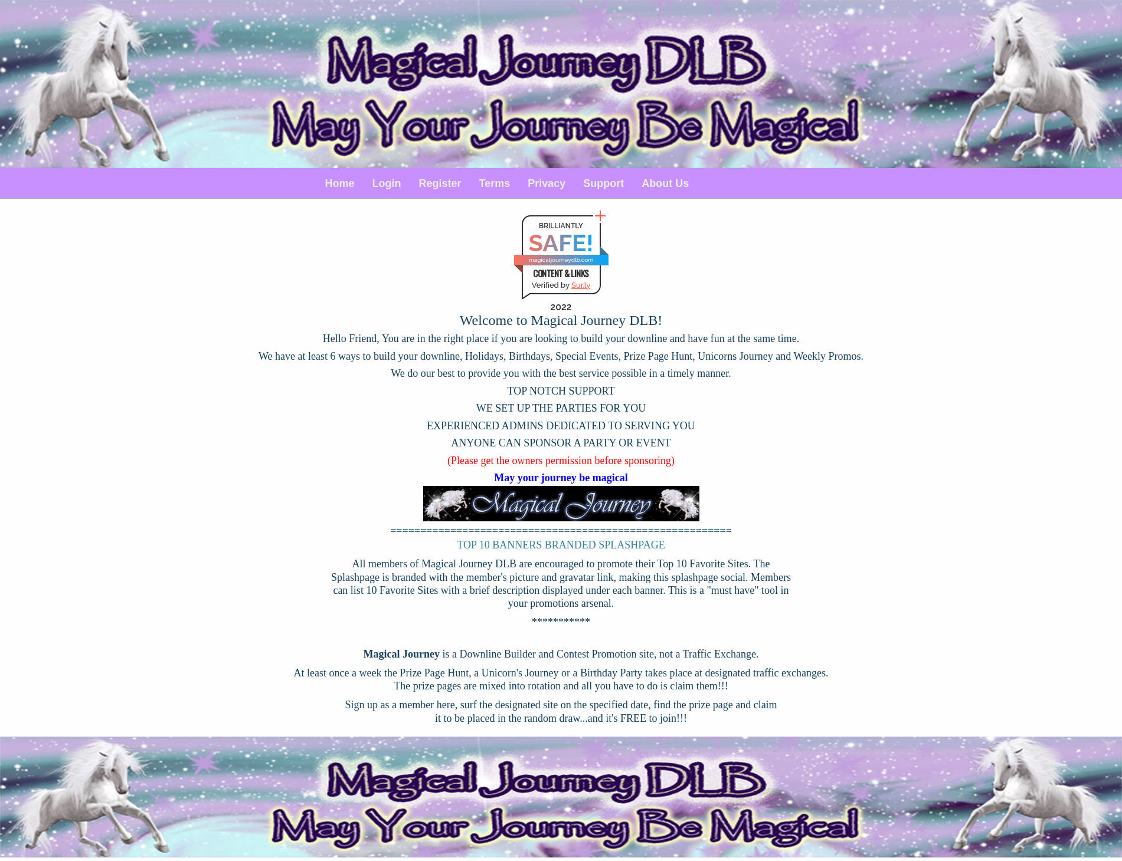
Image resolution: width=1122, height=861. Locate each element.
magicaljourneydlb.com (560, 260)
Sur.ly (580, 285)
